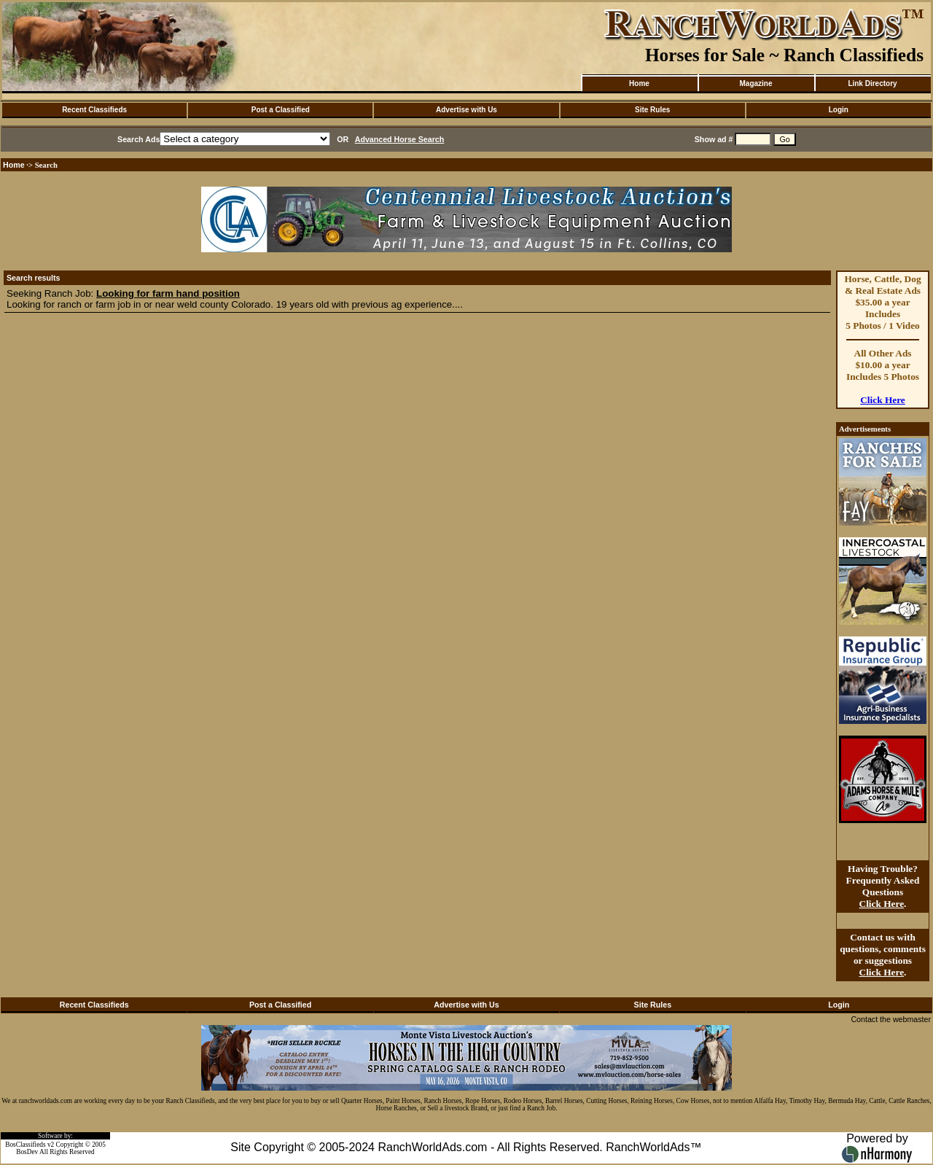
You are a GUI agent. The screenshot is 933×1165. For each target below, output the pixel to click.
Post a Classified (280, 110)
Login (838, 110)
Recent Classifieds (94, 110)
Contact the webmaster (891, 1019)
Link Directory (872, 83)
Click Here (882, 399)
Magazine (755, 83)
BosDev (27, 1152)
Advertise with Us (466, 110)
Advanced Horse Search (400, 139)
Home (639, 83)
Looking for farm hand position (168, 293)
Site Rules (652, 110)
